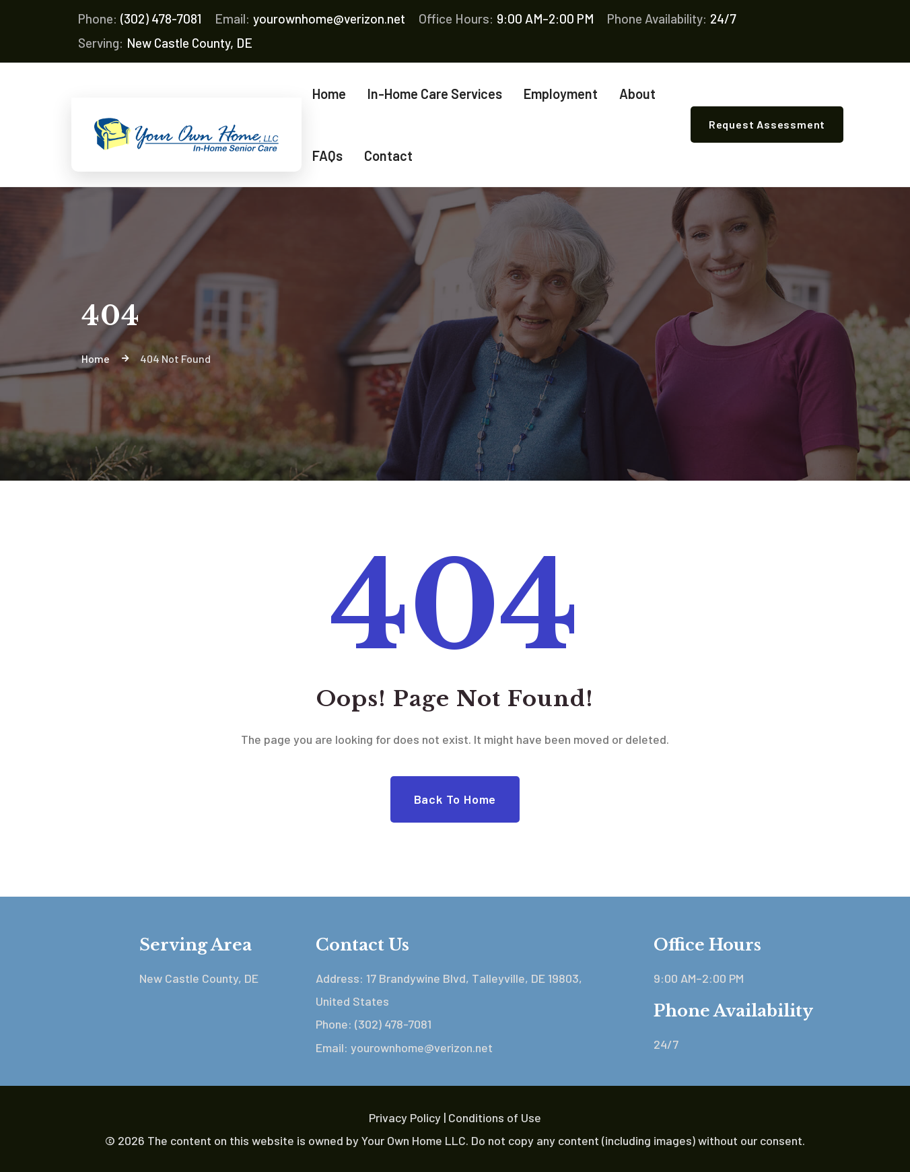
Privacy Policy (405, 1117)
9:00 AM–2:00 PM (506, 19)
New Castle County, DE (165, 43)
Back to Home (455, 799)
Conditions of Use (494, 1117)
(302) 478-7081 (139, 19)
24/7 (671, 19)
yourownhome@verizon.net (310, 19)
